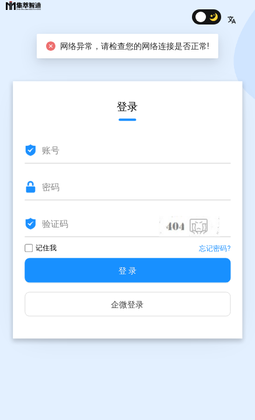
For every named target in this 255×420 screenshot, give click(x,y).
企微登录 (127, 305)
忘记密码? (214, 249)
